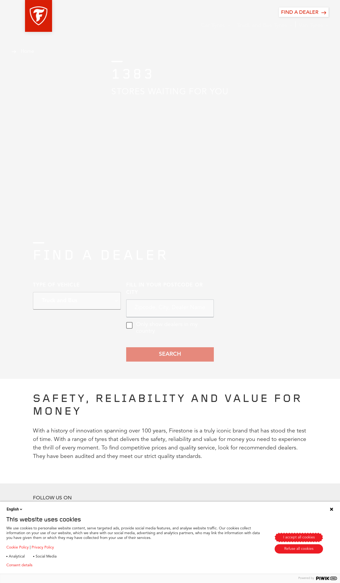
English (15, 509)
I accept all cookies (299, 537)
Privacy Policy (43, 547)
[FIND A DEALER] (304, 12)
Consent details (19, 565)
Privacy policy (52, 565)
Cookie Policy (17, 547)
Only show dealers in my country (162, 328)
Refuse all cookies (298, 549)
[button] (25, 16)
